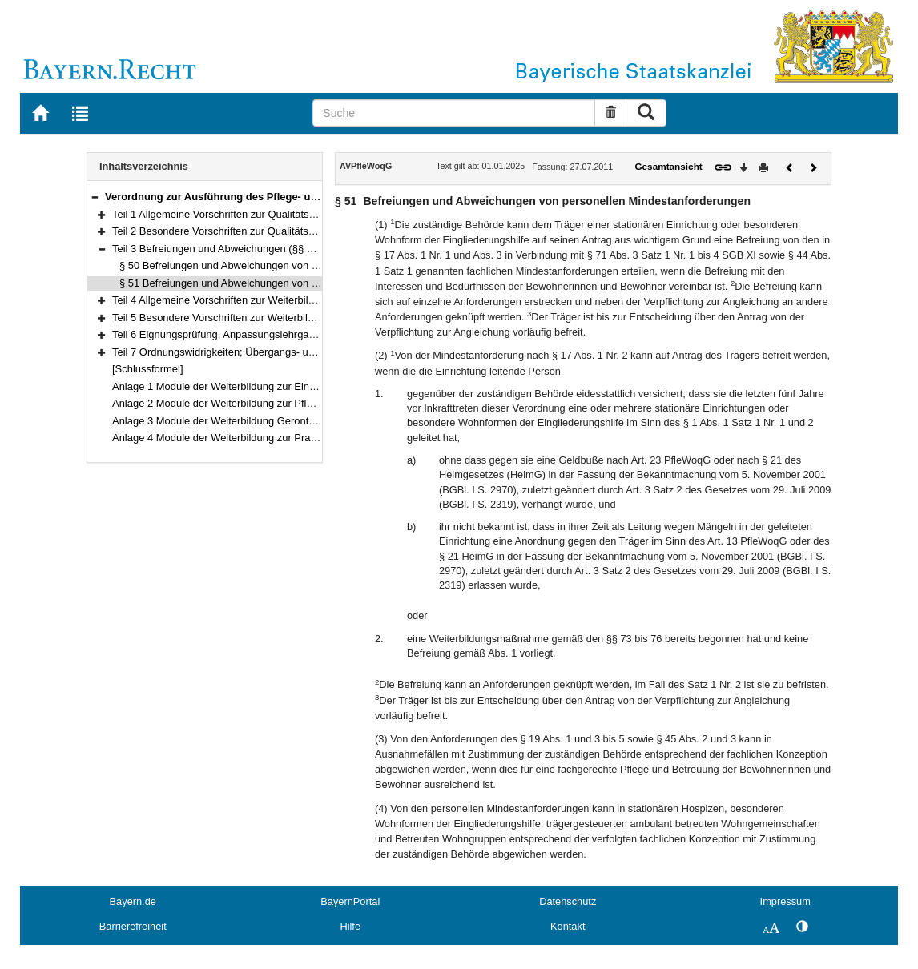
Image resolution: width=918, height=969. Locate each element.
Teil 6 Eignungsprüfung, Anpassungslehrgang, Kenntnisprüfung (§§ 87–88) (283, 334)
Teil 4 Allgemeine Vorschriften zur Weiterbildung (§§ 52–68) (248, 300)
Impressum (785, 901)
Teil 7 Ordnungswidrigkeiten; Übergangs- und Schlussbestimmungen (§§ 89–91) (296, 352)
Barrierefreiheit (133, 926)
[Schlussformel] (147, 369)
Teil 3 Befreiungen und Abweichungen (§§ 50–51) (225, 249)
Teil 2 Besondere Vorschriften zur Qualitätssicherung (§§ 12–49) (259, 231)
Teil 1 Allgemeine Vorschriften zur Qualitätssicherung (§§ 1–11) (256, 214)
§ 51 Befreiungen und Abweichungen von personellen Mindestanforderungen (295, 283)
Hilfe (350, 926)
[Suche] (453, 113)
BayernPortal (350, 901)
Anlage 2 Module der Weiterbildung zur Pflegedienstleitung (247, 403)
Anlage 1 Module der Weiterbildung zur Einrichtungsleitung (247, 386)
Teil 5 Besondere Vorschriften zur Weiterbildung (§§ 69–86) (248, 318)
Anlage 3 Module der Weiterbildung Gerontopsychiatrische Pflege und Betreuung (298, 421)
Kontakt (567, 926)
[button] (95, 197)
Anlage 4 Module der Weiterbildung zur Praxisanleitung (238, 438)
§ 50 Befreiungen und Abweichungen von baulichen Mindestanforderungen (291, 265)
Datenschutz (567, 901)
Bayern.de (133, 901)
